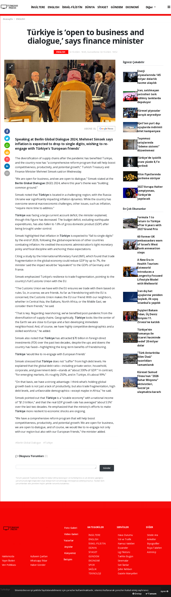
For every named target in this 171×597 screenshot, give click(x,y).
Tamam (150, 593)
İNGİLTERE (38, 7)
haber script (6, 593)
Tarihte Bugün (125, 556)
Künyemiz (67, 553)
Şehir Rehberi (125, 569)
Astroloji (151, 552)
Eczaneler (123, 547)
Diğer (150, 7)
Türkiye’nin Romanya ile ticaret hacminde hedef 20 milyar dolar (148, 337)
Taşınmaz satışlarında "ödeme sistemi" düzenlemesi (148, 144)
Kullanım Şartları (39, 556)
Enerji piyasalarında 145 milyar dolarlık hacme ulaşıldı (149, 77)
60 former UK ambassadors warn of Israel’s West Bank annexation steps (149, 244)
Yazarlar (66, 540)
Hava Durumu (125, 535)
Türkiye (44, 195)
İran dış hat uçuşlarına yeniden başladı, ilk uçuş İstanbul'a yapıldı (150, 297)
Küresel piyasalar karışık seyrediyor (149, 112)
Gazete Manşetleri (127, 573)
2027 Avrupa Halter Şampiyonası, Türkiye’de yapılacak (150, 193)
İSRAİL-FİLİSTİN (72, 7)
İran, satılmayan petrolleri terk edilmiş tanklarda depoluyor (149, 96)
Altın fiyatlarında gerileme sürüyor (149, 176)
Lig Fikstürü (124, 552)
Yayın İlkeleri (8, 560)
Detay (137, 593)
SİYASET (102, 7)
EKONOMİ (132, 7)
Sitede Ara (152, 535)
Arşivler (66, 546)
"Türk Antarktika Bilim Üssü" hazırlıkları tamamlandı (148, 359)
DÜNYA (90, 7)
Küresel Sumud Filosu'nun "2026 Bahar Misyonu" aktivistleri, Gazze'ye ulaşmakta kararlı (149, 382)
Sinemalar (123, 560)
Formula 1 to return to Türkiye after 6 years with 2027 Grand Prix (149, 223)
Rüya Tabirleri (154, 547)
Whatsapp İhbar (38, 560)
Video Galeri (68, 534)
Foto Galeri (68, 527)
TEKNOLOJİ (94, 573)
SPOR (91, 564)
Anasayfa (8, 18)
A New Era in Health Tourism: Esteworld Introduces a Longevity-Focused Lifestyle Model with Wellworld (149, 272)
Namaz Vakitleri (126, 543)
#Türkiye (48, 442)
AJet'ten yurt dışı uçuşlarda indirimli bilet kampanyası (149, 127)
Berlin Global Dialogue (30, 183)
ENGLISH (53, 7)
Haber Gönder (38, 564)
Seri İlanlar (123, 564)
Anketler (151, 539)
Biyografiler (153, 543)
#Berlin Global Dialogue (28, 442)
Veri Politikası (9, 564)
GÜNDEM (117, 7)
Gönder (107, 468)
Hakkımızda (8, 556)
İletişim (65, 559)
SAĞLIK (92, 569)
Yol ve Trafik (124, 539)
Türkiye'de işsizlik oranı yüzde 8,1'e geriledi (149, 162)
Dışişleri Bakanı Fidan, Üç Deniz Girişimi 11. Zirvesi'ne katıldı (148, 316)
